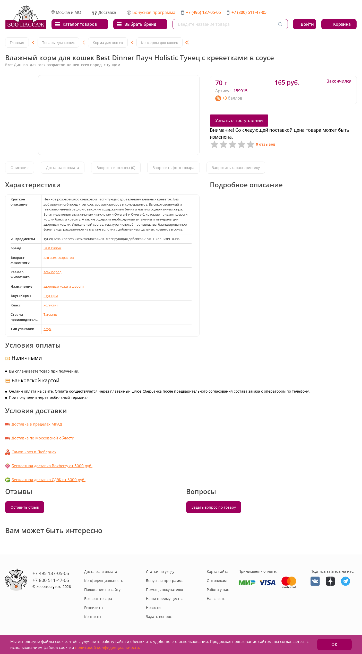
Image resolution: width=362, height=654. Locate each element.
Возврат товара (98, 598)
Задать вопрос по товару (214, 507)
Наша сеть (216, 598)
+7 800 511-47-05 (50, 580)
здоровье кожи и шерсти (64, 286)
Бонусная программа (153, 12)
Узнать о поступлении (239, 120)
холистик (51, 305)
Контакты (92, 616)
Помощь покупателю (164, 589)
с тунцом (51, 295)
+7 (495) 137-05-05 (203, 12)
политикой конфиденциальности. (107, 647)
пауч (47, 328)
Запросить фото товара (173, 167)
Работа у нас (218, 589)
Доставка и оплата (62, 167)
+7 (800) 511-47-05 (248, 12)
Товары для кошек (58, 42)
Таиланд (50, 314)
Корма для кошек (108, 42)
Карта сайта (217, 571)
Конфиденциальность (103, 580)
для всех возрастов (59, 257)
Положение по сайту (102, 589)
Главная (17, 42)
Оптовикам (217, 580)
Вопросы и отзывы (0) (116, 167)
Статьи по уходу (160, 571)
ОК (334, 644)
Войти (307, 24)
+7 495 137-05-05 (50, 573)
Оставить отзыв (25, 507)
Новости (153, 607)
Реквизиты (93, 607)
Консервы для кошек (159, 42)
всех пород (52, 272)
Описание (20, 167)
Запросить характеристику (236, 167)
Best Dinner (52, 248)
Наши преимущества (165, 598)
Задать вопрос (159, 616)
